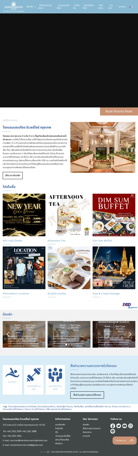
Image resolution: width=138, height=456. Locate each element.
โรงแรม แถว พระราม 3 (121, 406)
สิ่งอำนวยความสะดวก (45, 7)
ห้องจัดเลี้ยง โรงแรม (64, 406)
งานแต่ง (110, 7)
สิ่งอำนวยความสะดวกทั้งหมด (87, 395)
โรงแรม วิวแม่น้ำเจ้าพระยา (35, 409)
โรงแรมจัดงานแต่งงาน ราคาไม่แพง (22, 406)
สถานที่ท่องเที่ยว (88, 7)
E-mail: (6, 445)
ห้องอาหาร (100, 7)
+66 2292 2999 (14, 431)
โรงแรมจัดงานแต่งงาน (46, 406)
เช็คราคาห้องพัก (12, 175)
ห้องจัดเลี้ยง (79, 406)
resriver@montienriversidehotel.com (28, 440)
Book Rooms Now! (119, 111)
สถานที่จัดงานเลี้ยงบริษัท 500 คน (98, 406)
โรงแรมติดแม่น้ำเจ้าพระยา (13, 409)
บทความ (122, 6)
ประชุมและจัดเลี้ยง (63, 7)
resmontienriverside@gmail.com (26, 445)
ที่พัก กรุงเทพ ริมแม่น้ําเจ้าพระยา (59, 409)
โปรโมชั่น (76, 7)
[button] (31, 6)
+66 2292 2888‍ (29, 431)
